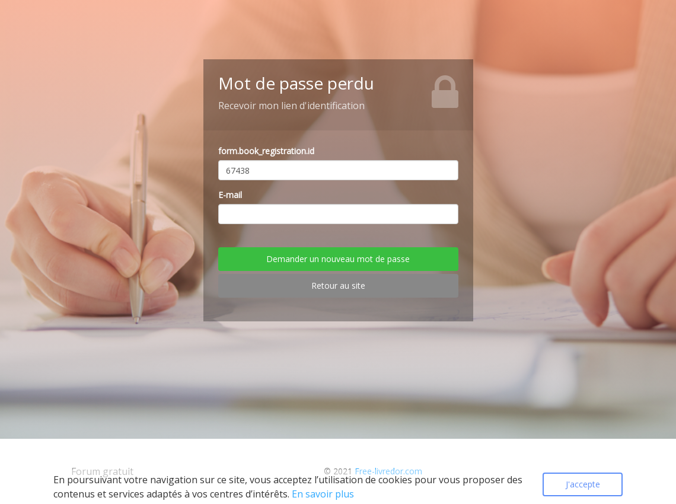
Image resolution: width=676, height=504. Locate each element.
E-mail (230, 194)
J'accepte (583, 484)
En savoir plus (323, 493)
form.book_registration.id (266, 151)
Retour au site (338, 285)
